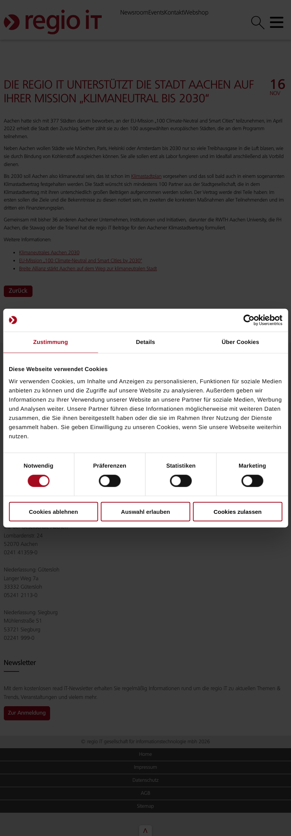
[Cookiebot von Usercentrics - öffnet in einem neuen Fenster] (248, 320)
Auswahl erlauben (145, 511)
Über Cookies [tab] (240, 342)
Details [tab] (145, 342)
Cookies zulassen (237, 511)
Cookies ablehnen (53, 511)
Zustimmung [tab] (50, 342)
